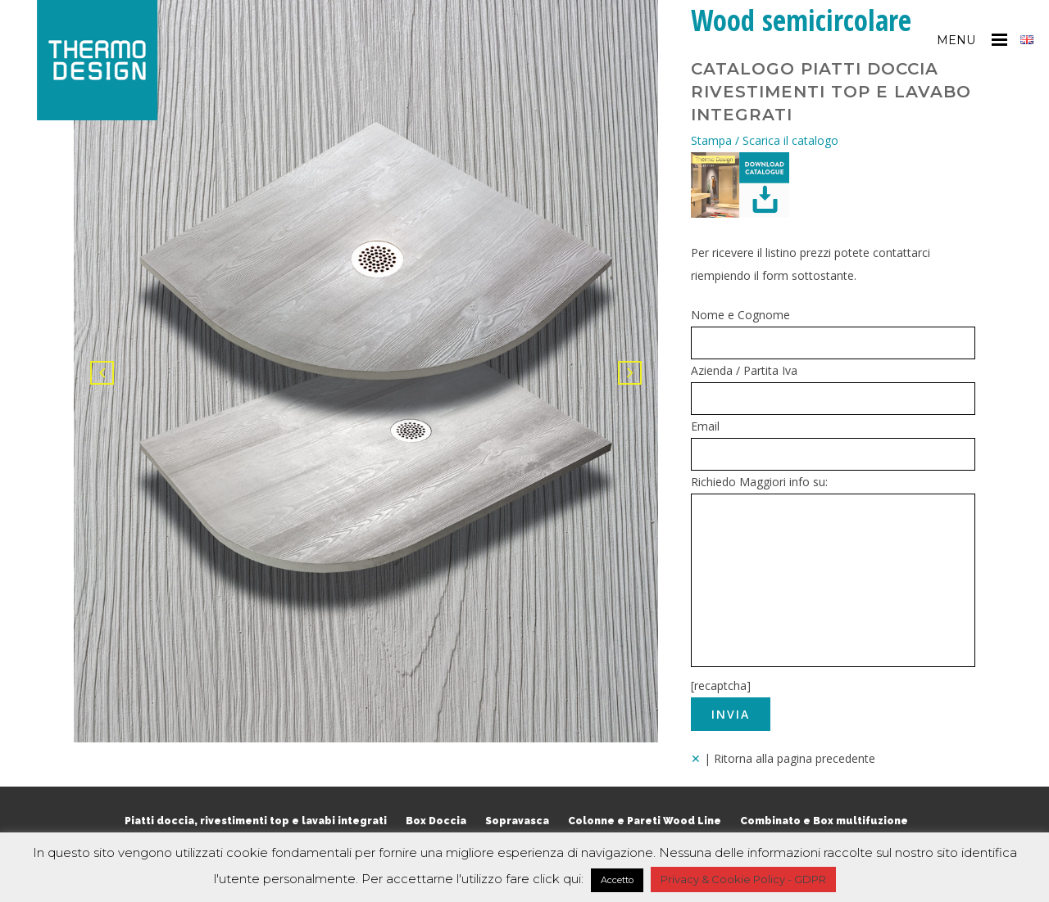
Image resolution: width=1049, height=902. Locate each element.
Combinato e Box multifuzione (824, 821)
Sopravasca (517, 821)
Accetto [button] (617, 880)
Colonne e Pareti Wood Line (644, 821)
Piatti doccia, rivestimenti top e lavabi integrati (256, 821)
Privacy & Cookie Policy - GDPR (743, 879)
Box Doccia (436, 821)
